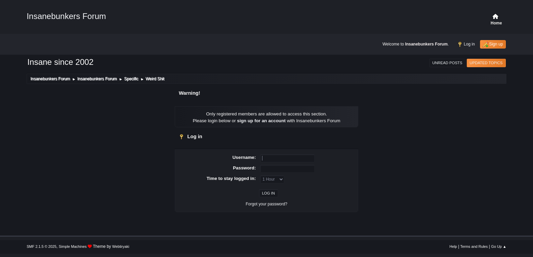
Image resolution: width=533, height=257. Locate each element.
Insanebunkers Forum (66, 16)
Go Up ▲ (498, 246)
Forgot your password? (267, 204)
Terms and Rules (474, 246)
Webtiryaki (120, 246)
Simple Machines (73, 246)
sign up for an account (261, 120)
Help (453, 246)
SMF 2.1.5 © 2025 (41, 246)
